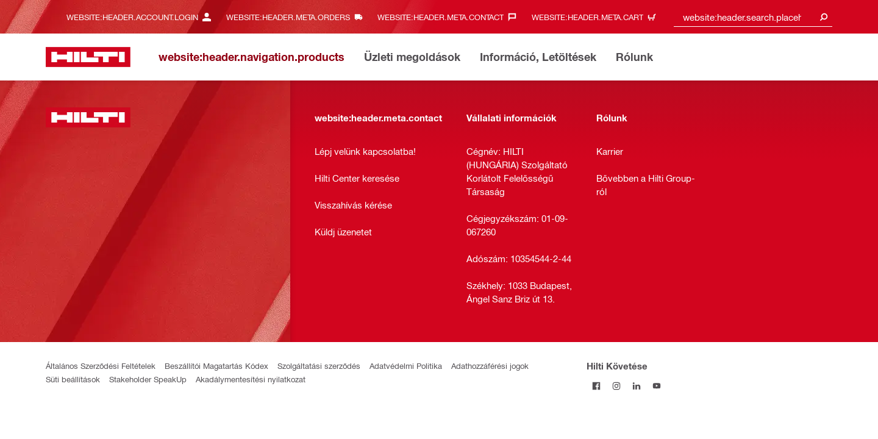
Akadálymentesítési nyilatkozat (250, 379)
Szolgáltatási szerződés (318, 365)
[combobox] (753, 17)
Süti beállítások (73, 379)
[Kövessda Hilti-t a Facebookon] (597, 386)
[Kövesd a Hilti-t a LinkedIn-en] (637, 386)
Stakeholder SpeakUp (148, 379)
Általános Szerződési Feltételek (100, 365)
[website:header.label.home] (88, 57)
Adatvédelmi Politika (405, 365)
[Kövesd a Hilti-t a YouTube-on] (657, 386)
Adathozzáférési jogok (490, 365)
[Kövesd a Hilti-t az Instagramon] (617, 386)
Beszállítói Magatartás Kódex (216, 365)
